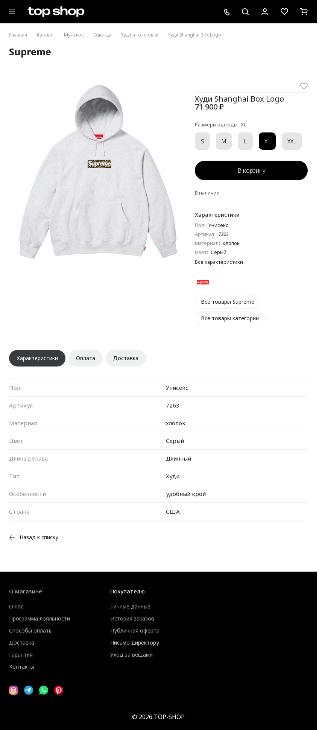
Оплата (85, 358)
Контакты (21, 666)
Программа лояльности (39, 618)
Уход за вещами (131, 654)
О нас (16, 606)
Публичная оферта (135, 630)
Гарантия (21, 654)
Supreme (30, 51)
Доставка (125, 358)
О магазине (25, 591)
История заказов (132, 618)
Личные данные (130, 606)
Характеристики (37, 358)
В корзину (251, 170)
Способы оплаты (31, 630)
